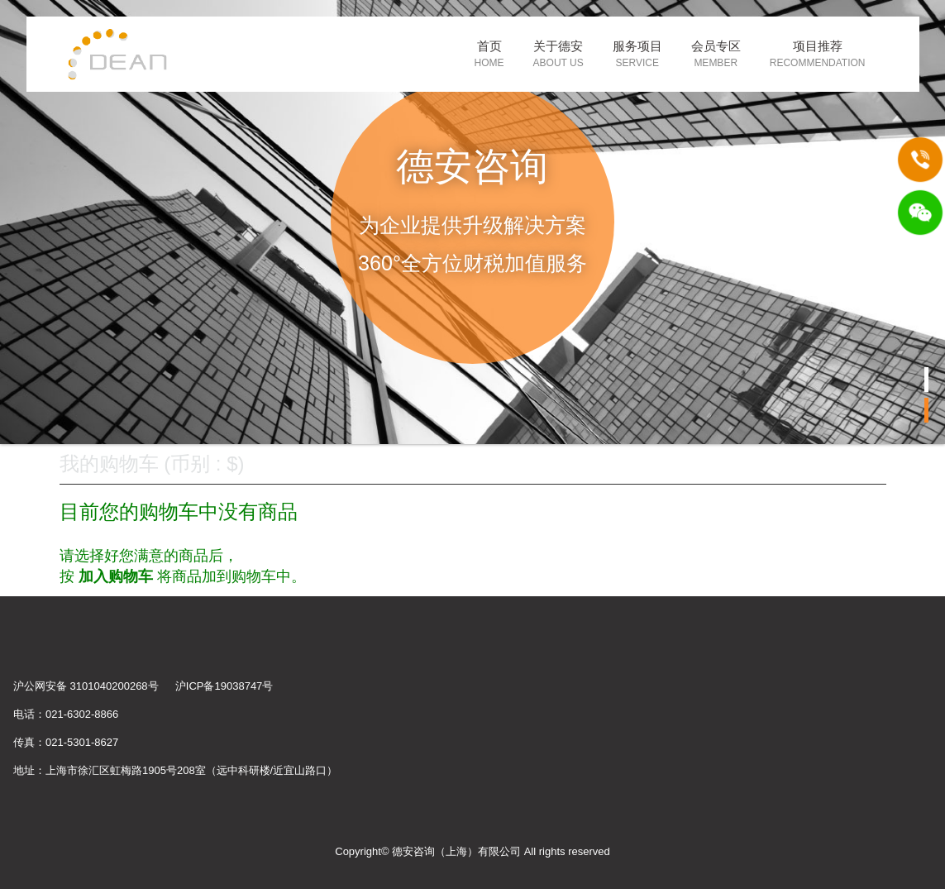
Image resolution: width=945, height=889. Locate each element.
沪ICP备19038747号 (224, 686)
